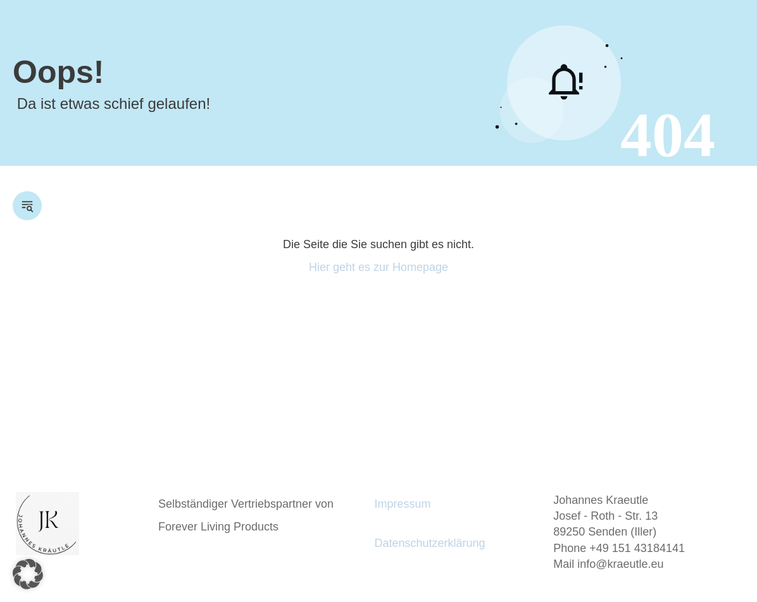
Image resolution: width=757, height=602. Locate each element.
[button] (28, 574)
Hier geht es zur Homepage (378, 267)
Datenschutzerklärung (429, 543)
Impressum (402, 504)
